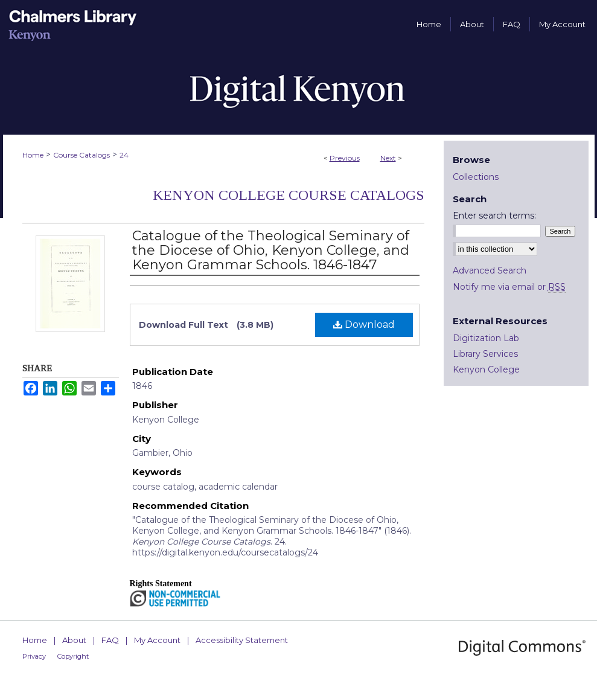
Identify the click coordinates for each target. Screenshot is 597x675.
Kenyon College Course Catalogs (288, 195)
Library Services (485, 353)
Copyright (73, 656)
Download (364, 324)
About (74, 640)
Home (32, 154)
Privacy (34, 656)
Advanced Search (489, 270)
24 (124, 154)
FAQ (110, 640)
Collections (476, 176)
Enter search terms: (494, 215)
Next (388, 157)
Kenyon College (486, 369)
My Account (157, 640)
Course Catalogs (81, 154)
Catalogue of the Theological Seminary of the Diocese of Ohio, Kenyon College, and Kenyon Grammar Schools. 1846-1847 (270, 250)
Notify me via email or (509, 286)
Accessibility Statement (242, 640)
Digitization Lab (486, 338)
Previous (345, 157)
